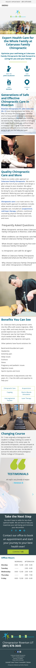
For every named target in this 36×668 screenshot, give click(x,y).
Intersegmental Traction (10, 399)
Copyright (8, 662)
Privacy (16, 662)
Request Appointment (13, 2)
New (9, 88)
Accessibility (22, 662)
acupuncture (27, 209)
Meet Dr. (9, 75)
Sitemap (28, 662)
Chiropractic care (8, 201)
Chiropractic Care (9, 388)
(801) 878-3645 (26, 2)
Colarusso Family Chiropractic (13, 181)
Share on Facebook (18, 652)
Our (27, 75)
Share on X (16, 652)
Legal (12, 662)
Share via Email (20, 652)
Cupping (9, 392)
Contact (27, 88)
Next (32, 494)
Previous (3, 494)
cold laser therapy (8, 211)
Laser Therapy (26, 398)
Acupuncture (26, 388)
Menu (4, 5)
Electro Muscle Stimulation (26, 393)
